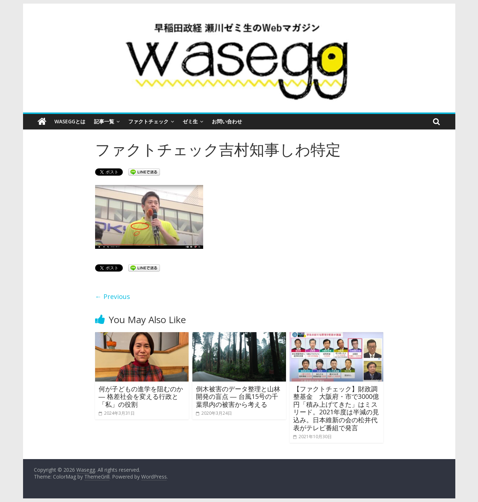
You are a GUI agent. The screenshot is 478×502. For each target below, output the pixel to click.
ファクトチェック (148, 121)
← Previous (112, 296)
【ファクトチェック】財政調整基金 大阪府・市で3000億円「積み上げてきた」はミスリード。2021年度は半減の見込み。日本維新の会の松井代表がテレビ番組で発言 (336, 408)
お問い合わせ (227, 121)
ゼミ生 (190, 121)
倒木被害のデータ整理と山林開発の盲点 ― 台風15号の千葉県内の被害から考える (238, 396)
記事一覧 (104, 121)
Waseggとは (69, 121)
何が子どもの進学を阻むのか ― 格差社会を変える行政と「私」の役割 (141, 396)
